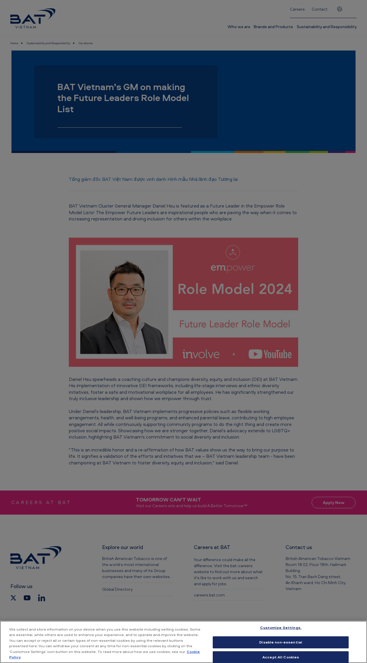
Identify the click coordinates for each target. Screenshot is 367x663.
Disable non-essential (280, 642)
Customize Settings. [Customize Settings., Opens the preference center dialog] (280, 627)
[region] (183, 642)
